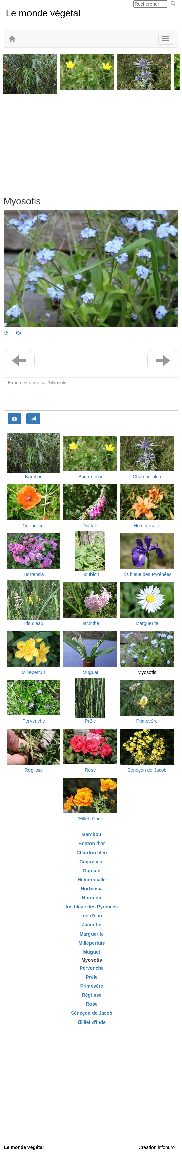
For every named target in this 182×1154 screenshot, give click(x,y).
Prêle (90, 721)
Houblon (90, 574)
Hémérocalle (147, 525)
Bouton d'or (90, 476)
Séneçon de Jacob (146, 770)
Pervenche (33, 721)
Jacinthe (90, 623)
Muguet (90, 672)
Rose (90, 770)
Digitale (90, 525)
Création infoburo (157, 1147)
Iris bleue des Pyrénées (146, 574)
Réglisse (34, 770)
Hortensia (34, 574)
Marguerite (147, 623)
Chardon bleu (147, 476)
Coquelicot (34, 525)
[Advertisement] (91, 143)
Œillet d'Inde (90, 818)
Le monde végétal (43, 13)
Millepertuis (34, 672)
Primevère (147, 721)
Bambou (34, 476)
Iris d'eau (33, 623)
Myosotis (147, 672)
